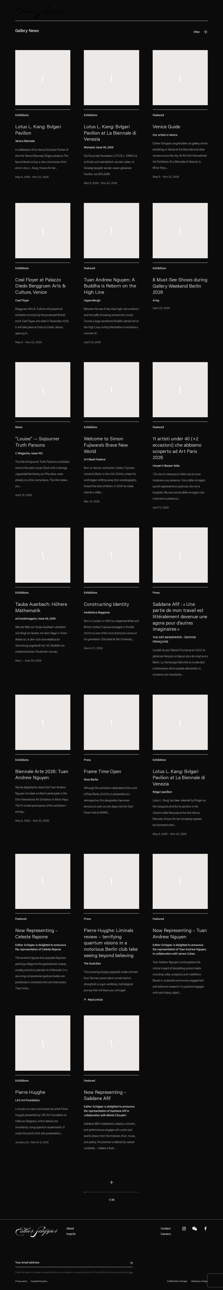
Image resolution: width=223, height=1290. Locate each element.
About (70, 1228)
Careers (166, 1234)
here (131, 1272)
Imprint (70, 1234)
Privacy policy (21, 1281)
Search (206, 12)
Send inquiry (129, 1263)
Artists (100, 12)
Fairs (136, 12)
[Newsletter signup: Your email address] (74, 1263)
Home (86, 12)
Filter (201, 32)
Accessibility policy (39, 1281)
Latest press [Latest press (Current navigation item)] (153, 12)
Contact (166, 1228)
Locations (175, 12)
